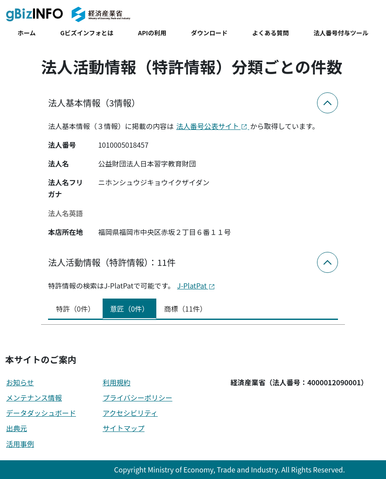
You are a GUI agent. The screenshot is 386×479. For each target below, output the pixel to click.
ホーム (26, 32)
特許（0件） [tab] (75, 308)
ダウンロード (209, 32)
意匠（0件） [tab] (129, 308)
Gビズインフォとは (87, 32)
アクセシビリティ (130, 413)
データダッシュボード (41, 413)
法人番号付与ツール (341, 32)
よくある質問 (270, 32)
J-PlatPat (196, 285)
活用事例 (20, 443)
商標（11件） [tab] (185, 308)
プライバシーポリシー (137, 397)
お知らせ (20, 382)
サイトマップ (124, 428)
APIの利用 (152, 32)
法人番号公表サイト (212, 126)
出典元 (16, 428)
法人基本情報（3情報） (94, 102)
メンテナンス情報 (34, 397)
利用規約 (117, 382)
